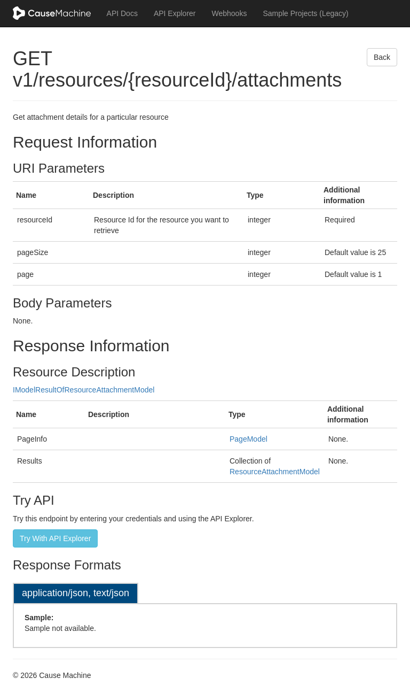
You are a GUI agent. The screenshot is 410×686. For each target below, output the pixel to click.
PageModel (248, 439)
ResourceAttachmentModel (275, 471)
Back (382, 57)
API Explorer (175, 13)
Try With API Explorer (55, 538)
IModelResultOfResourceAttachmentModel (83, 390)
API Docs (122, 13)
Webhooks (229, 13)
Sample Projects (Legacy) (305, 13)
